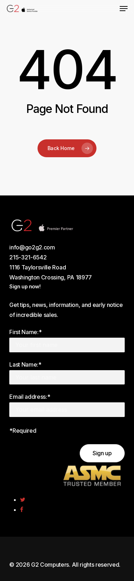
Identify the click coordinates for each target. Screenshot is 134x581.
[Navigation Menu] (124, 8)
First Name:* (25, 332)
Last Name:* (25, 364)
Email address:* (29, 396)
